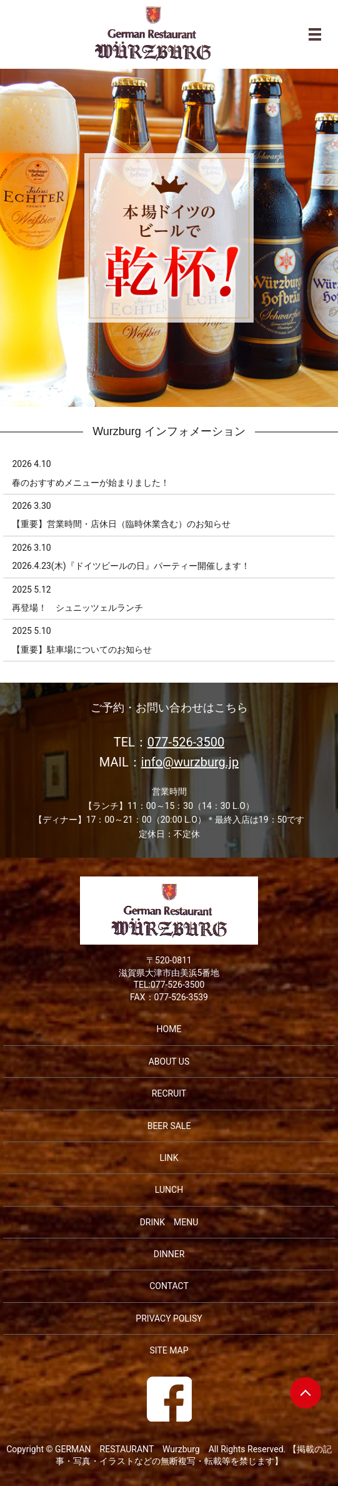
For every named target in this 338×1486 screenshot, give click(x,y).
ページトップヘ (305, 1392)
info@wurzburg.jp (190, 762)
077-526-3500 (185, 742)
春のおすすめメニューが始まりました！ (90, 483)
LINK (168, 1158)
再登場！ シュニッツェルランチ (77, 608)
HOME (169, 1029)
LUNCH (169, 1190)
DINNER (169, 1254)
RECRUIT (169, 1093)
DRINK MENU (169, 1222)
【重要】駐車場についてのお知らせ (82, 650)
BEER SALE (169, 1126)
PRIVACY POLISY (169, 1318)
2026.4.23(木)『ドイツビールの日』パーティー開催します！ (130, 566)
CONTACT (169, 1286)
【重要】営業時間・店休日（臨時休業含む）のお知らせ (121, 524)
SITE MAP (168, 1350)
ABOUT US (169, 1062)
